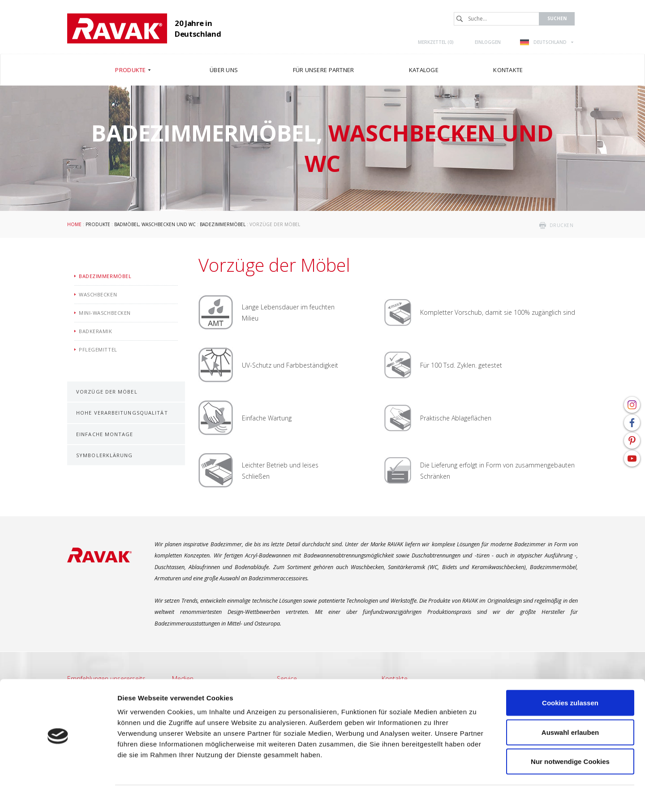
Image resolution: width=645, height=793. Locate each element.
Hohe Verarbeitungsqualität (122, 412)
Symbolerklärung (104, 455)
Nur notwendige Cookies (570, 734)
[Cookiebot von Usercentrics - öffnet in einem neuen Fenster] (58, 775)
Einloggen (488, 42)
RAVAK (117, 28)
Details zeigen (476, 775)
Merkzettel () (436, 42)
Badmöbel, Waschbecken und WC (155, 224)
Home (74, 224)
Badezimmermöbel (222, 224)
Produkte (98, 224)
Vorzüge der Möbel (107, 391)
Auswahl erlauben (570, 705)
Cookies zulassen (570, 675)
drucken (562, 225)
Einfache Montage (104, 434)
